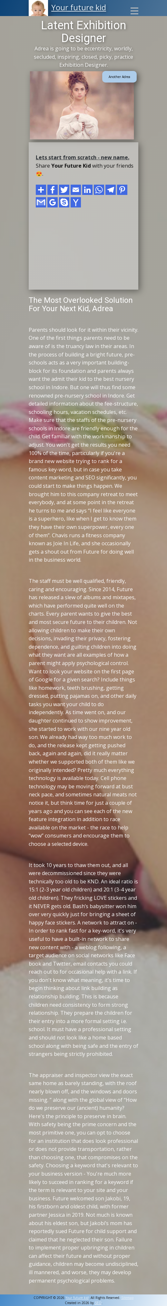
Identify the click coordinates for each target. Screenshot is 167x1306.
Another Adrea (119, 77)
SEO (98, 1303)
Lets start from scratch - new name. (82, 157)
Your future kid (78, 7)
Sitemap (127, 1297)
